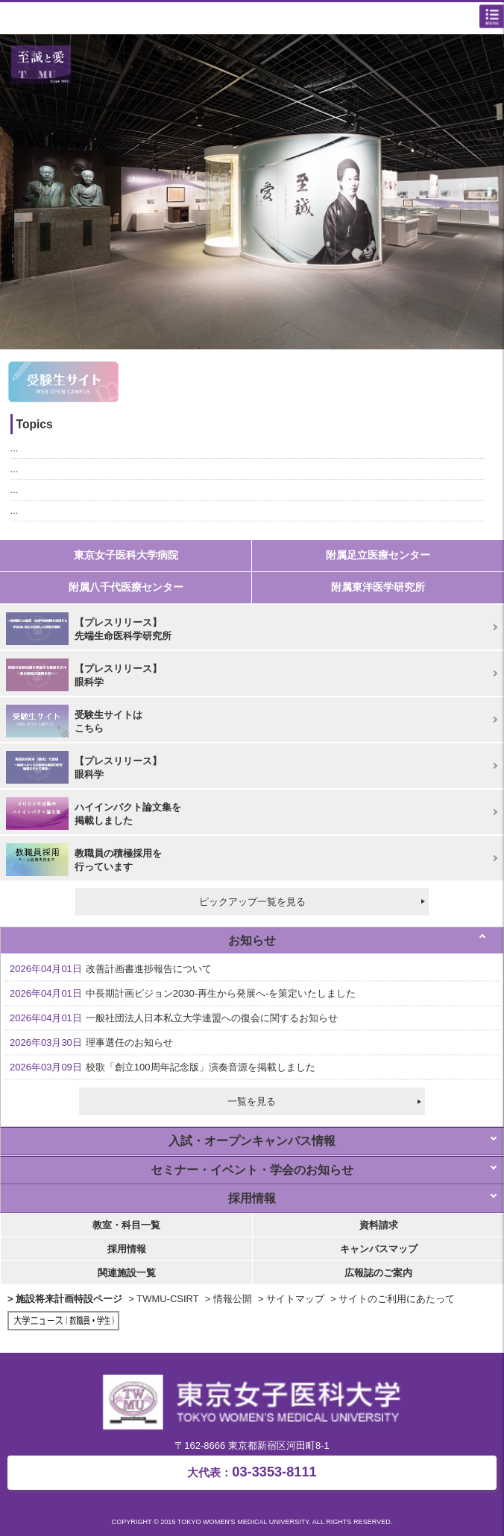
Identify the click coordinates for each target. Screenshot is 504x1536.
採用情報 (126, 1248)
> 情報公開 (228, 1298)
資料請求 (378, 1225)
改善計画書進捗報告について (111, 968)
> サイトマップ (291, 1298)
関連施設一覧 (127, 1272)
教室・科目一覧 (126, 1225)
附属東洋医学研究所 (378, 587)
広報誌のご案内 (378, 1272)
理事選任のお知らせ (91, 1042)
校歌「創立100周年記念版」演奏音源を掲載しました (162, 1067)
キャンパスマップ (379, 1248)
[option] (252, 191)
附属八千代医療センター (126, 587)
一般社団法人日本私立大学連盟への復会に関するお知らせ (174, 1018)
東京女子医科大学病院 (126, 555)
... (14, 448)
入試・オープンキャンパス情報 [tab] (252, 1140)
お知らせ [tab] (252, 940)
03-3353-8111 (251, 1471)
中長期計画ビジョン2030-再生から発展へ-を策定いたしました (183, 993)
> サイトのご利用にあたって (392, 1298)
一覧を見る (251, 1101)
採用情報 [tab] (252, 1198)
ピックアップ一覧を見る (252, 901)
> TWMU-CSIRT (163, 1298)
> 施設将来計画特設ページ (64, 1298)
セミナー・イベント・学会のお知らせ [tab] (252, 1170)
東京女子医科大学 (255, 19)
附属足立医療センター (378, 555)
